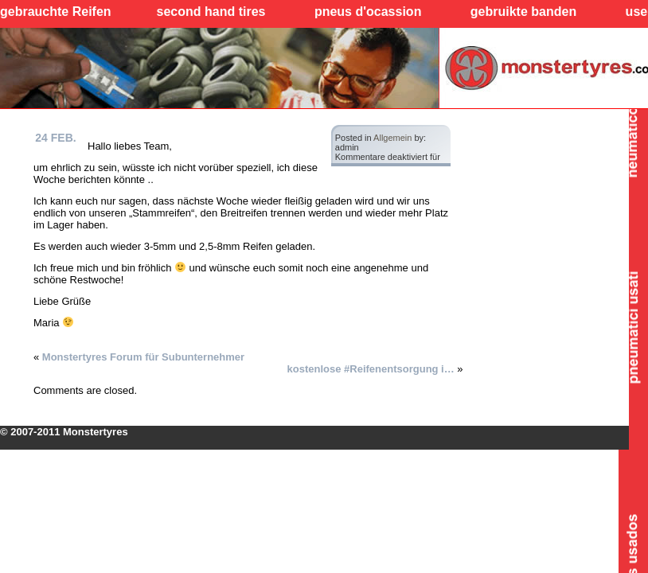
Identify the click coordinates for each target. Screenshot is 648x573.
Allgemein (392, 137)
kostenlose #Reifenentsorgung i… (371, 369)
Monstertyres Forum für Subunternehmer (143, 357)
